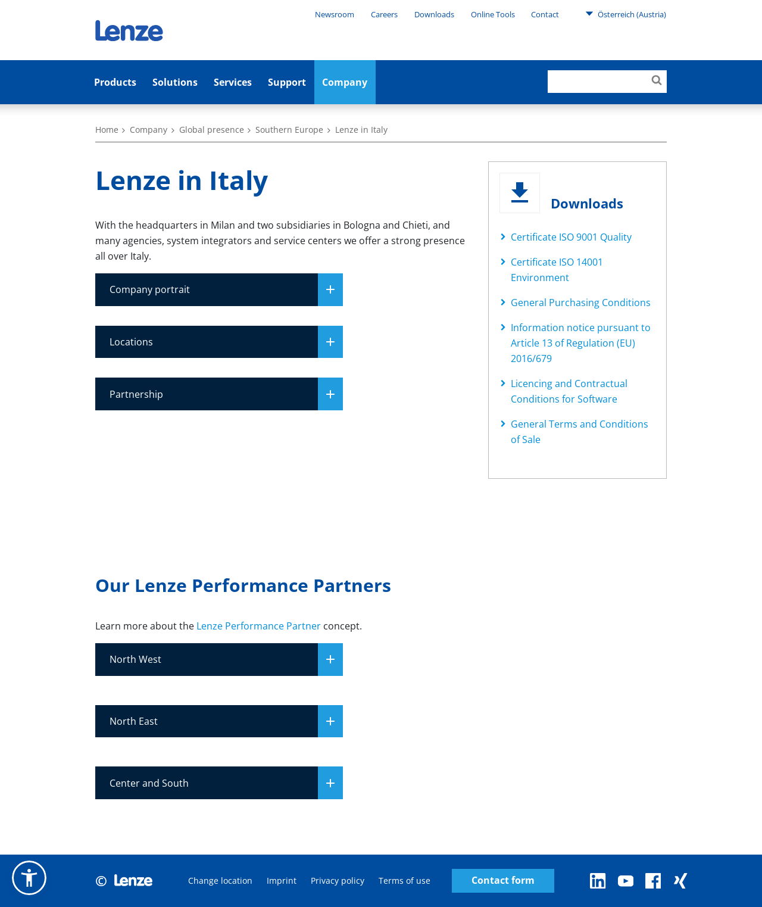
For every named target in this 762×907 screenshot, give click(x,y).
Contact (545, 14)
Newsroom (334, 14)
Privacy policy (337, 880)
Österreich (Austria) (625, 14)
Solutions (175, 82)
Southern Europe (289, 129)
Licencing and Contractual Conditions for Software (569, 391)
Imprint (281, 880)
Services (233, 82)
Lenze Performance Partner (258, 625)
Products (115, 82)
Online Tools (493, 14)
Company (344, 82)
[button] (29, 878)
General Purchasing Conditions (581, 302)
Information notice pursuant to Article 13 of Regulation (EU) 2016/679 (581, 343)
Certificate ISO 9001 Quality (571, 237)
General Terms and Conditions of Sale (579, 431)
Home (106, 129)
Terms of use (404, 880)
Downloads (434, 14)
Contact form (503, 880)
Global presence (211, 129)
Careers (384, 14)
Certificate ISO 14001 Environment (557, 269)
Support (287, 82)
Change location (220, 880)
